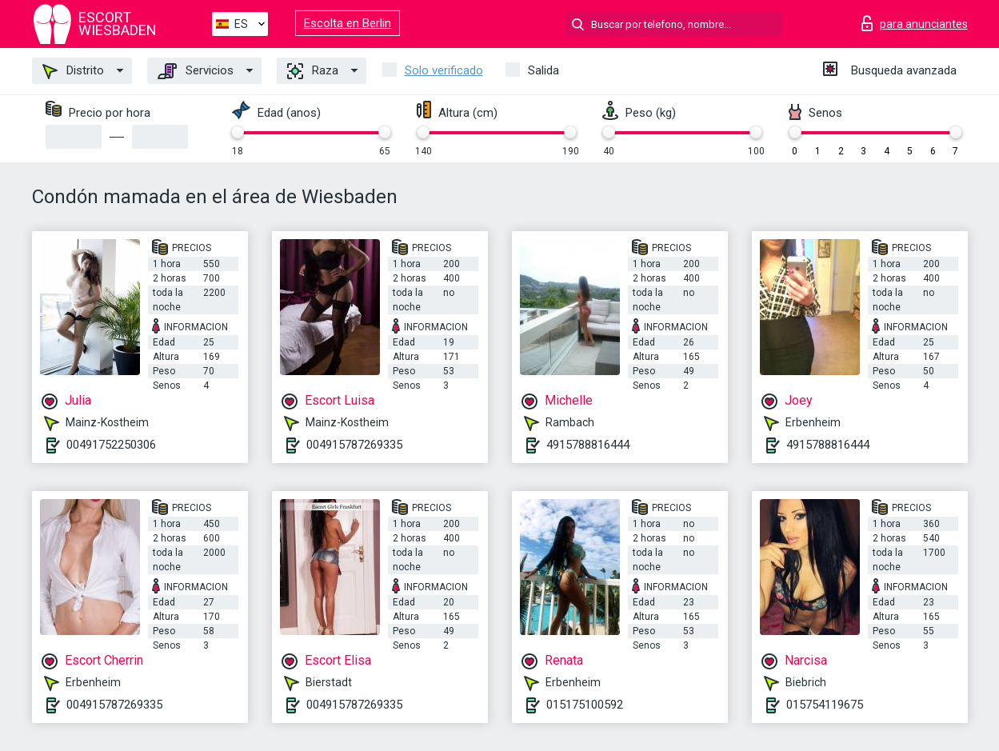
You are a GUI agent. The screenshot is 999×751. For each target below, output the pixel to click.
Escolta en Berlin (347, 23)
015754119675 (824, 704)
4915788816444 (587, 444)
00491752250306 (111, 444)
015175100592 (584, 704)
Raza (312, 71)
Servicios (196, 71)
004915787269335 (354, 444)
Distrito (73, 71)
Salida (543, 70)
